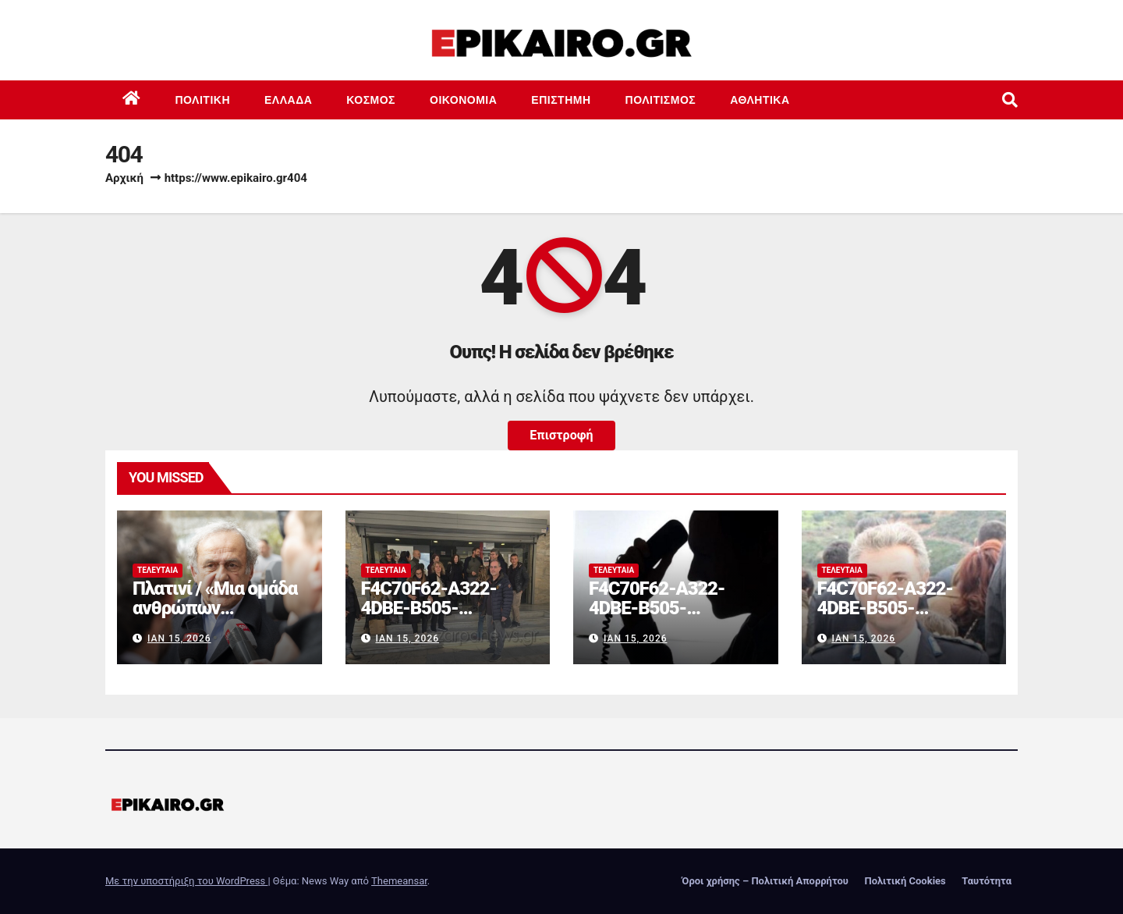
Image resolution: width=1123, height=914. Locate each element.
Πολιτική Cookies (904, 881)
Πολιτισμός (660, 100)
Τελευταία (157, 570)
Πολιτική (203, 100)
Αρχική (124, 178)
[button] (1010, 100)
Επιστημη (560, 100)
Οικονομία (463, 100)
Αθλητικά (759, 100)
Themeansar (399, 881)
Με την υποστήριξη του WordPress (186, 881)
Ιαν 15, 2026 (179, 638)
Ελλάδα (288, 100)
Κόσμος (370, 100)
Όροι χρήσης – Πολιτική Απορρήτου (765, 881)
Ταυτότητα (986, 881)
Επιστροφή (561, 435)
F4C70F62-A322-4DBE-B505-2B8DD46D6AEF (429, 608)
